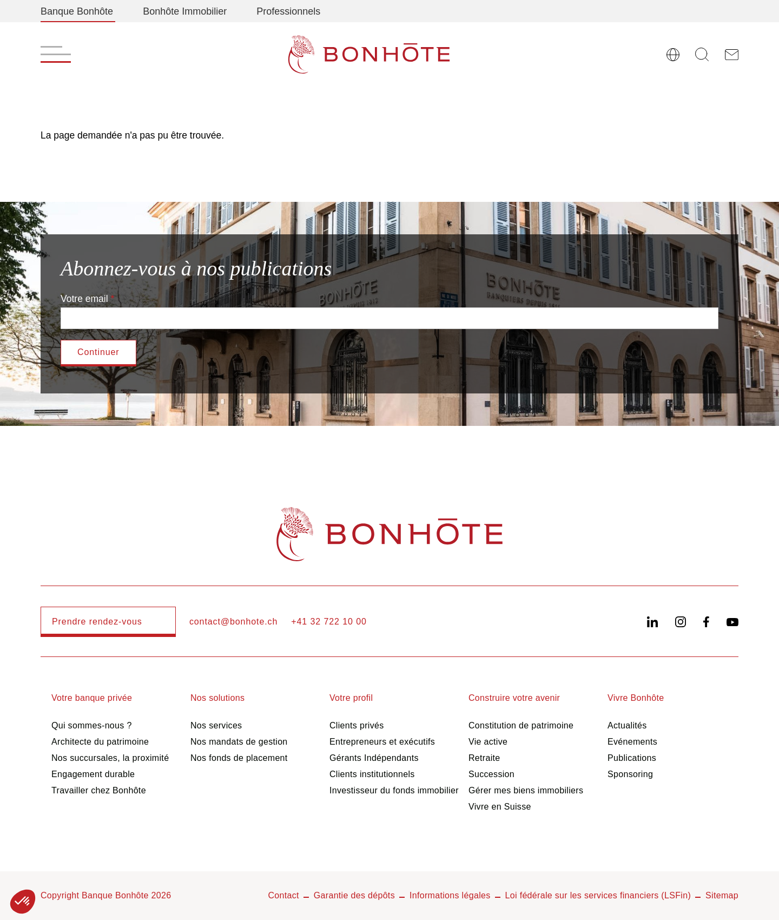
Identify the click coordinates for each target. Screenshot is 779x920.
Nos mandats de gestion (239, 741)
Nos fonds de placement (239, 758)
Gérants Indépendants (374, 758)
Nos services (216, 725)
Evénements (632, 741)
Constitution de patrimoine (520, 725)
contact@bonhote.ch (233, 621)
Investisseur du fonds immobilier (394, 790)
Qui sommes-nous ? (91, 725)
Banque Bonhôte (77, 11)
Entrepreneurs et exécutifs (382, 741)
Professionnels (288, 11)
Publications (632, 758)
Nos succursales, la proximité (110, 758)
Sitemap (721, 895)
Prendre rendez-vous (97, 621)
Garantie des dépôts (354, 895)
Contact (283, 895)
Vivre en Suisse (499, 806)
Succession (491, 774)
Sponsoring (630, 774)
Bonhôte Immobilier (185, 11)
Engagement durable (93, 774)
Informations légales (450, 895)
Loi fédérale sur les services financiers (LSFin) (598, 895)
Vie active (487, 741)
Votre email (84, 298)
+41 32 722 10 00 (329, 621)
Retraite (484, 758)
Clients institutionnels (372, 774)
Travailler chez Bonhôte (98, 790)
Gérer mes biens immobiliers (525, 790)
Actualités (627, 725)
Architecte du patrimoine (100, 741)
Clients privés (356, 725)
